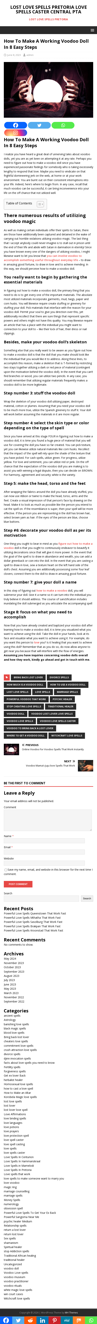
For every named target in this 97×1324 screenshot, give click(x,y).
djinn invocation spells (17, 1058)
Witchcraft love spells (17, 1298)
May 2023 (10, 988)
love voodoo (11, 1182)
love (37, 642)
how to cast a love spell (18, 1088)
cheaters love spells (16, 1041)
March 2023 (11, 993)
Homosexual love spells (18, 1084)
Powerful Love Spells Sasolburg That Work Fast (33, 922)
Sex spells (10, 1238)
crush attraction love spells (20, 1050)
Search (8, 893)
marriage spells (67, 692)
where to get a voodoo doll (25, 735)
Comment (10, 807)
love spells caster (14, 1152)
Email (7, 847)
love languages (13, 1123)
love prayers (11, 1131)
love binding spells (15, 1118)
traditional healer (60, 706)
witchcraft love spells (66, 735)
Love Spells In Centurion (19, 1157)
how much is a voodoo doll (25, 684)
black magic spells (15, 1028)
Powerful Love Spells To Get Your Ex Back (30, 1213)
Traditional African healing (20, 1255)
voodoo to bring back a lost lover (30, 728)
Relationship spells (15, 1225)
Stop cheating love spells (24, 706)
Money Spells (12, 1200)
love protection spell (16, 1135)
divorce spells (59, 677)
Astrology (10, 1020)
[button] (91, 30)
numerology (11, 1204)
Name (8, 836)
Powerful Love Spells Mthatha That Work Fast (32, 917)
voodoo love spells (20, 721)
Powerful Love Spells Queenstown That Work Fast (35, 913)
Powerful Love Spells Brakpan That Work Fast (32, 926)
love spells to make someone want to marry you (34, 1178)
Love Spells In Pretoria (18, 1170)
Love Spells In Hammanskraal (22, 1161)
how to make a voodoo (51, 590)
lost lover (9, 1105)
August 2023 (11, 976)
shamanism (11, 1243)
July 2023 (9, 980)
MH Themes (71, 1312)
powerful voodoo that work (26, 699)
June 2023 (10, 984)
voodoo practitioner (16, 1281)
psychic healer (62, 699)
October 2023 (12, 967)
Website (9, 858)
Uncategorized (13, 1264)
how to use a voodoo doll (68, 684)
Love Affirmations (15, 1114)
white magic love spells (18, 1290)
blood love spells (14, 1032)
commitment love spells (18, 1045)
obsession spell (13, 1208)
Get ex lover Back (15, 1075)
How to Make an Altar (17, 1093)
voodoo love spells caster (58, 721)
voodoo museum (14, 1277)
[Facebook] (15, 125)
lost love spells (17, 692)
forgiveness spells (15, 1071)
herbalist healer (13, 1080)
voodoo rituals (13, 1285)
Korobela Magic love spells (20, 1097)
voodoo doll (15, 713)
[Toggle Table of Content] (38, 204)
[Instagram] (15, 132)
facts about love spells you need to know (29, 1062)
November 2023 (14, 963)
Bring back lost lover (28, 677)
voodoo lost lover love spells (52, 713)
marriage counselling (16, 1191)
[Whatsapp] (63, 125)
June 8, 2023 (14, 55)
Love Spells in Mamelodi (19, 1165)
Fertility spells (12, 1067)
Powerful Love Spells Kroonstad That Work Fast (33, 930)
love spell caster (14, 1140)
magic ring (10, 1187)
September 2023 (14, 971)
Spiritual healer (13, 1247)
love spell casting (14, 1144)
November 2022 (14, 997)
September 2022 (14, 1001)
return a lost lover (15, 1230)
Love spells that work (17, 1174)
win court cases (13, 1294)
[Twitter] (39, 125)
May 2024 (10, 958)
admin (30, 55)
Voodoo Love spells (16, 1272)
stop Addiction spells (16, 1251)
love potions (11, 1127)
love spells (42, 692)
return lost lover (13, 1234)
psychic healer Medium (18, 1221)
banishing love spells (16, 1024)
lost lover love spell (15, 1110)
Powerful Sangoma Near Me (21, 1217)
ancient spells (12, 1015)
